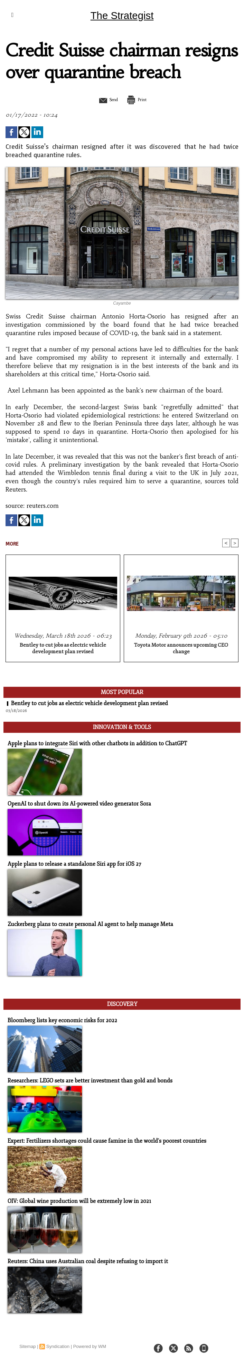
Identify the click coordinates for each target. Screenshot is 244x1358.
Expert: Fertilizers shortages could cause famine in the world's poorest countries (101, 1136)
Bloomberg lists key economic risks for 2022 (58, 1016)
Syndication (57, 1340)
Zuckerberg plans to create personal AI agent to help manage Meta (85, 922)
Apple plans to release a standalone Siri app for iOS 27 (70, 862)
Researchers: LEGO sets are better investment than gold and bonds (85, 1076)
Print (139, 99)
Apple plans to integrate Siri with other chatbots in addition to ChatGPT (92, 742)
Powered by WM (89, 1340)
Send (105, 99)
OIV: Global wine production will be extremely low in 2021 (75, 1196)
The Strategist (121, 15)
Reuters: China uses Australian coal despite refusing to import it (82, 1256)
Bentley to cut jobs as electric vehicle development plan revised (63, 648)
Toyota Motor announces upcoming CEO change (181, 648)
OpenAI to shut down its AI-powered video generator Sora (75, 802)
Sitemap (27, 1340)
